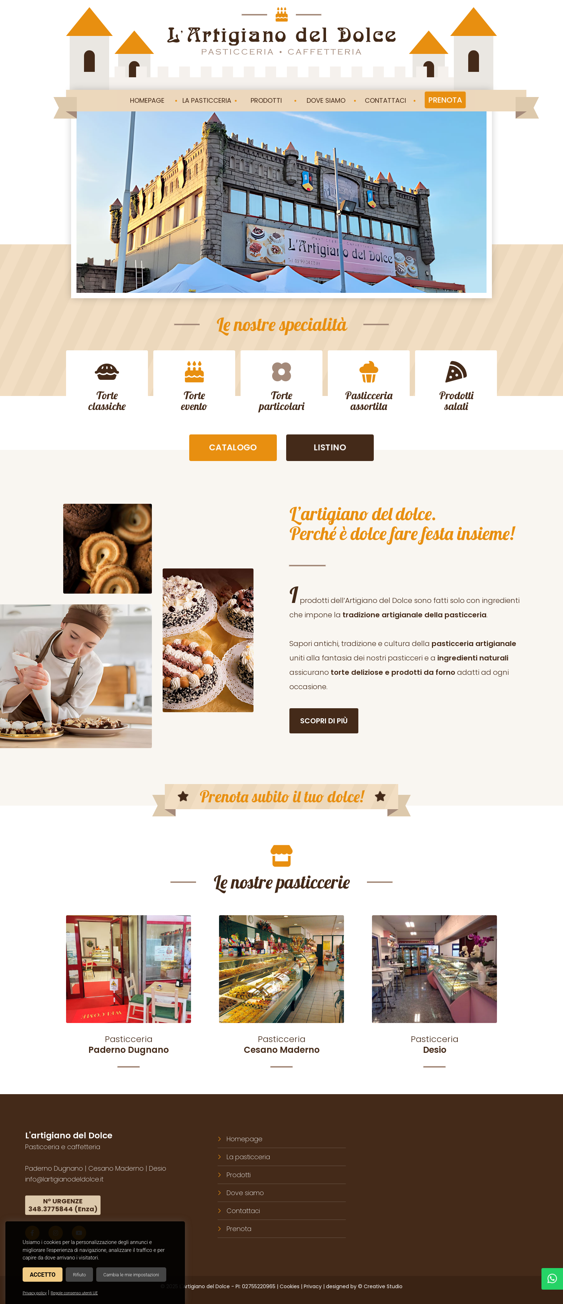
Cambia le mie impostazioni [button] (131, 1274)
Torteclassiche (107, 387)
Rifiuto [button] (79, 1274)
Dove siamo (245, 1192)
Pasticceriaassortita (368, 387)
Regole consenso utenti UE (74, 1293)
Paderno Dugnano (54, 1168)
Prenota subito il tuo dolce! (281, 797)
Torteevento (194, 387)
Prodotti (239, 1174)
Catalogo (233, 449)
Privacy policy (35, 1293)
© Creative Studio (380, 1286)
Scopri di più (324, 722)
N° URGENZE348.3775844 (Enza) (63, 1204)
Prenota (239, 1228)
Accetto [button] (42, 1274)
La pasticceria (248, 1156)
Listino (330, 449)
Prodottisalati (456, 387)
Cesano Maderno (116, 1168)
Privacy (313, 1286)
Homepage (244, 1138)
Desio (157, 1168)
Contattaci (243, 1210)
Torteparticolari (281, 387)
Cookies (289, 1286)
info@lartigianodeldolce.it (64, 1178)
